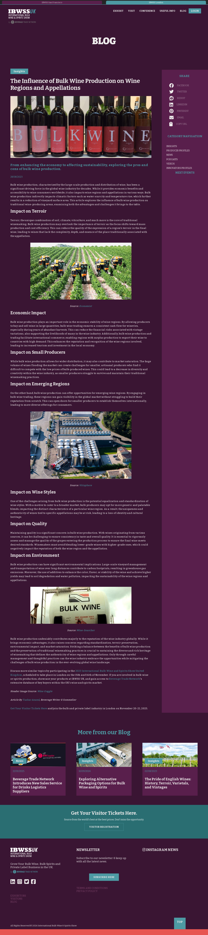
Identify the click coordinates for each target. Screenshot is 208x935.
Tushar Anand (31, 699)
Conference (147, 11)
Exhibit (118, 11)
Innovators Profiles (179, 168)
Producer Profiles (178, 150)
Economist (85, 306)
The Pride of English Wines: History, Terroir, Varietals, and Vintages (168, 783)
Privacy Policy (87, 891)
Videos (170, 163)
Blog (183, 11)
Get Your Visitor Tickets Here (28, 708)
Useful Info (167, 11)
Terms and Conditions (92, 888)
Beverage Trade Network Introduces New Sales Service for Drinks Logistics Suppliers (37, 785)
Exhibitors (18, 895)
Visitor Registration (104, 827)
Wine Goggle (44, 691)
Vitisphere (85, 485)
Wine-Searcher (86, 630)
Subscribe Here (104, 877)
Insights (19, 71)
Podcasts (172, 159)
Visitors (16, 898)
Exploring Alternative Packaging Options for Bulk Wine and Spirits (102, 783)
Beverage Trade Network (124, 678)
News (169, 155)
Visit (131, 11)
